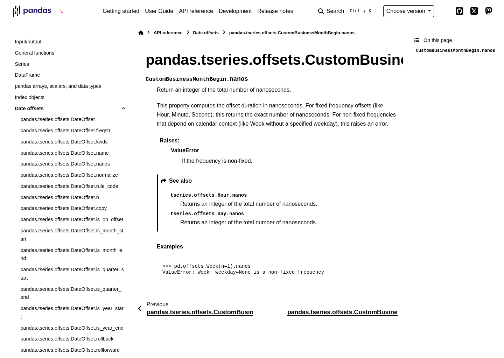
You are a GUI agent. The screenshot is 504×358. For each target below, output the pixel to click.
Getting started (121, 11)
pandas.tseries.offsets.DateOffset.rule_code (69, 186)
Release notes (275, 11)
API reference (196, 11)
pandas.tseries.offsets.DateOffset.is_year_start (72, 313)
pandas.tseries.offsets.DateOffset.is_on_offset (71, 219)
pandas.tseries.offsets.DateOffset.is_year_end (72, 328)
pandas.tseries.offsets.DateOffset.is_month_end (71, 254)
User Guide (159, 11)
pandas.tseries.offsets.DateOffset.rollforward (69, 350)
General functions (34, 53)
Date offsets (29, 108)
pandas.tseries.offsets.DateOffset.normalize (69, 175)
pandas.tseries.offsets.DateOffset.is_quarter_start (72, 274)
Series (22, 64)
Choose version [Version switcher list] (406, 11)
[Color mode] (444, 11)
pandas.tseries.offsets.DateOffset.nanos (65, 164)
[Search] (346, 11)
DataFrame (27, 75)
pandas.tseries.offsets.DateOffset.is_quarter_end (70, 293)
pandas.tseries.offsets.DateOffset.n (59, 197)
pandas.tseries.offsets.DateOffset (57, 119)
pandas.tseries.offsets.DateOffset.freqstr (65, 130)
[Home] (140, 32)
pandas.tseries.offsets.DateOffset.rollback (66, 339)
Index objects (29, 97)
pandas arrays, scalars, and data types (58, 86)
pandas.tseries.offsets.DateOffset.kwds (63, 142)
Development (235, 11)
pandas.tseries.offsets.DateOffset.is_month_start (71, 235)
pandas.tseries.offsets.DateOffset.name (64, 153)
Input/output (28, 41)
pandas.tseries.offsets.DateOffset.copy (63, 208)
